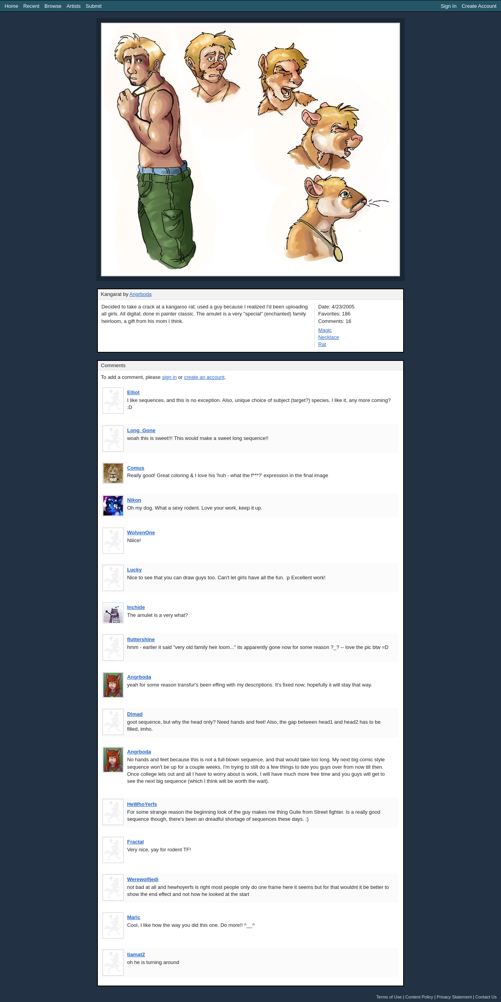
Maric (134, 917)
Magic (325, 330)
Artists (74, 6)
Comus (135, 468)
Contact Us (486, 997)
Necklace (328, 337)
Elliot (133, 392)
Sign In (448, 6)
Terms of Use (389, 997)
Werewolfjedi (143, 879)
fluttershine (141, 639)
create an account (204, 377)
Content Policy (419, 997)
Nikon (134, 500)
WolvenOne (141, 532)
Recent (31, 6)
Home (11, 6)
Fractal (135, 842)
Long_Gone (141, 430)
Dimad (135, 714)
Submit (93, 6)
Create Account (478, 6)
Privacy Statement (454, 997)
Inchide (136, 607)
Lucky (134, 570)
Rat (322, 344)
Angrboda (140, 294)
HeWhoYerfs (142, 804)
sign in (169, 377)
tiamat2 (136, 954)
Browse (53, 6)
